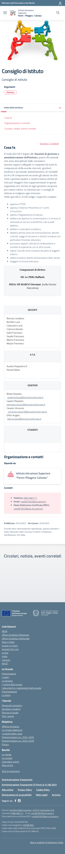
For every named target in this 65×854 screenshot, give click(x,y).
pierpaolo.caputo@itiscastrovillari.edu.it (26, 404)
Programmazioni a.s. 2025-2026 (18, 741)
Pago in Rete (8, 642)
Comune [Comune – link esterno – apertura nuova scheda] (6, 660)
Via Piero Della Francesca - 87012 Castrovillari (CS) (32, 810)
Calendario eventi (10, 761)
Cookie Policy (43, 789)
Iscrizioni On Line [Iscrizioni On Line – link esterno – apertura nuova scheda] (10, 649)
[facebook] (15, 800)
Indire (4, 656)
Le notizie (6, 754)
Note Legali (41, 795)
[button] (32, 108)
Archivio (56, 795)
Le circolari (7, 758)
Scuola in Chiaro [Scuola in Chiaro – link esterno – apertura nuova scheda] (10, 645)
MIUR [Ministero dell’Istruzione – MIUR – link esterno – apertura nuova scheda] (4, 631)
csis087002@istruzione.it (33, 501)
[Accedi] (60, 3)
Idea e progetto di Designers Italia (46, 842)
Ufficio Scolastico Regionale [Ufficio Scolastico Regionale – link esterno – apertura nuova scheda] (15, 635)
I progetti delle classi (12, 733)
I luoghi (5, 677)
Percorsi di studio (10, 712)
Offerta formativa (10, 726)
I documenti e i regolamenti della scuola (21, 688)
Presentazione (9, 673)
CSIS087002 (28, 825)
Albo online (7, 765)
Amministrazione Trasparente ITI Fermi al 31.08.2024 (29, 784)
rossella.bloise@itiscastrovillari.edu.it (25, 397)
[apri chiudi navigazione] (5, 13)
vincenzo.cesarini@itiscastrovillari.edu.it (27, 412)
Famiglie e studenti (11, 709)
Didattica (10, 92)
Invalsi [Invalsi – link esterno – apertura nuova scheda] (5, 653)
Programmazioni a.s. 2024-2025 (18, 737)
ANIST (5, 663)
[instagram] (19, 800)
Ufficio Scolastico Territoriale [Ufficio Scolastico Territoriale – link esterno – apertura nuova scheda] (16, 638)
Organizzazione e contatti (17, 123)
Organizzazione (9, 691)
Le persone (7, 681)
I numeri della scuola (12, 684)
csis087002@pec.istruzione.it (28, 508)
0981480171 (30, 498)
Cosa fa (8, 117)
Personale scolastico (12, 705)
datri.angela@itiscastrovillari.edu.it (24, 419)
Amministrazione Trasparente (17, 779)
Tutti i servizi (8, 716)
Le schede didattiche (12, 730)
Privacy (5, 744)
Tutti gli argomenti (11, 771)
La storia (6, 695)
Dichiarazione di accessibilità (16, 795)
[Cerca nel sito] (58, 13)
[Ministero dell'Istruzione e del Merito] (18, 2)
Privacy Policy (25, 789)
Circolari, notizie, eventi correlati (20, 128)
